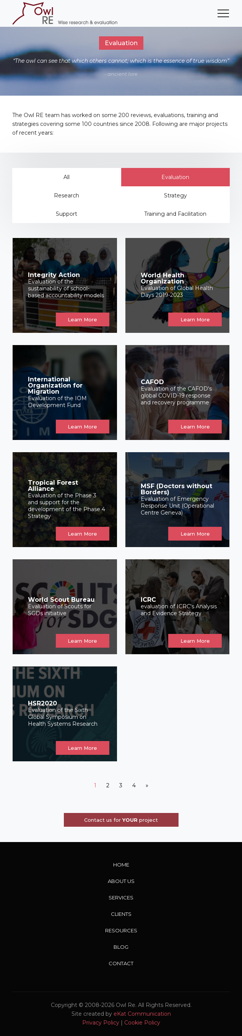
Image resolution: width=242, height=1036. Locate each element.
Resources (121, 930)
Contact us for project (121, 820)
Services (121, 897)
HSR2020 (42, 703)
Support (66, 213)
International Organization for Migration (55, 385)
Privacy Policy (100, 1022)
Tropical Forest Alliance (53, 485)
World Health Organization (162, 278)
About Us (121, 881)
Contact (121, 963)
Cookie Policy (142, 1022)
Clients (121, 914)
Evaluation (175, 177)
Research (66, 195)
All (66, 177)
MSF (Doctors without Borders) (176, 489)
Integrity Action (54, 275)
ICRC (148, 599)
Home (121, 865)
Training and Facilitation (175, 213)
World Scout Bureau (61, 599)
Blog (121, 947)
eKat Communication (142, 1013)
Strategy (175, 195)
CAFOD (152, 382)
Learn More (82, 319)
